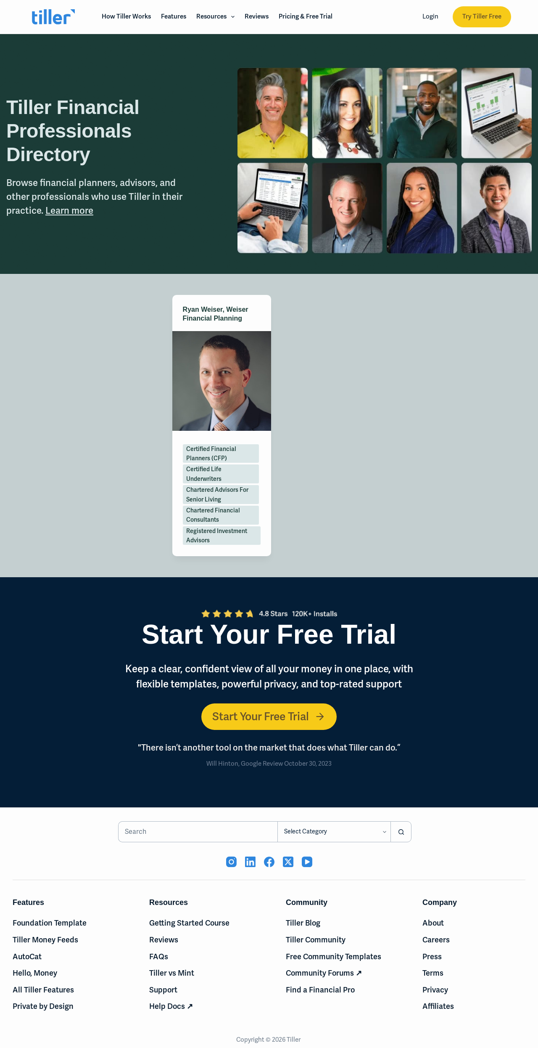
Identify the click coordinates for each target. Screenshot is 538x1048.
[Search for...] (198, 831)
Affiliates (438, 1006)
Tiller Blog (303, 923)
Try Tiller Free (481, 16)
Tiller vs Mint (171, 973)
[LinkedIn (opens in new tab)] (250, 862)
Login (430, 16)
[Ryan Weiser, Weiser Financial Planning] (221, 380)
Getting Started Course (189, 923)
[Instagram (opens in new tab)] (231, 862)
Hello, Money (35, 973)
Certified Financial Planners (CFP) (211, 453)
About (433, 923)
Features (173, 16)
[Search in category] (333, 831)
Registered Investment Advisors (216, 535)
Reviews (257, 16)
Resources (217, 17)
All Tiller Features (43, 990)
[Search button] (400, 831)
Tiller (294, 1039)
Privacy (435, 990)
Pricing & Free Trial (305, 16)
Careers (436, 940)
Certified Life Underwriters (204, 473)
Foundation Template (50, 923)
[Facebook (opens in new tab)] (269, 862)
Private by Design (43, 1006)
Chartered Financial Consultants (213, 515)
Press (432, 956)
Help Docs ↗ (171, 1006)
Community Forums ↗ (324, 973)
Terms (432, 973)
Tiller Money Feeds (45, 940)
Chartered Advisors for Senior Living (217, 494)
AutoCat (27, 956)
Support (163, 990)
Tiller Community (315, 940)
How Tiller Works (126, 16)
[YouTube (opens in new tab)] (307, 862)
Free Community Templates (333, 956)
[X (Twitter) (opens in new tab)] (288, 862)
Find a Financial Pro (320, 990)
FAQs (158, 956)
